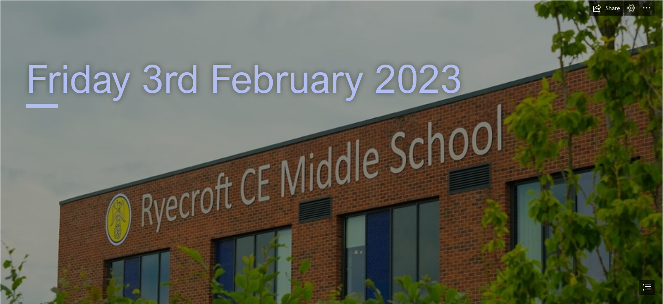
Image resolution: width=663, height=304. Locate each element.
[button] (606, 8)
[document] (331, 152)
